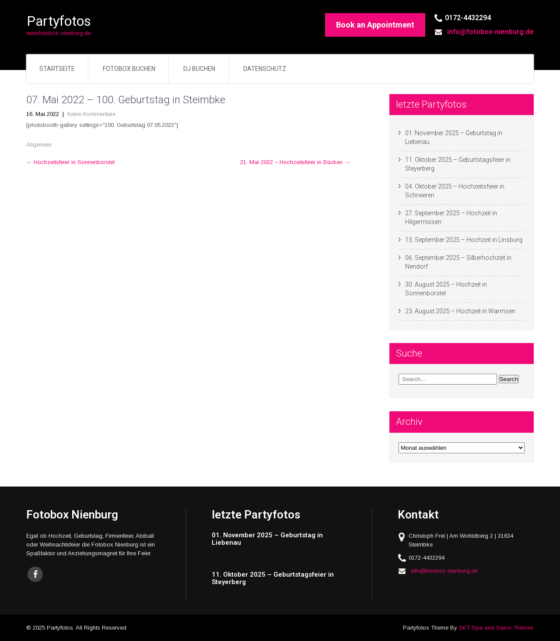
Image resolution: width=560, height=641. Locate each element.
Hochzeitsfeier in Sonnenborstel (70, 162)
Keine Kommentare (91, 114)
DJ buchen (199, 68)
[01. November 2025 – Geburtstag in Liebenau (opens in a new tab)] (279, 539)
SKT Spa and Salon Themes (496, 627)
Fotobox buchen (129, 68)
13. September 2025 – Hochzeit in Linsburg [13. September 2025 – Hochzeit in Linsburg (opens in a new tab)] (463, 239)
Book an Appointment (375, 24)
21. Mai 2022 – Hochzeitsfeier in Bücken (295, 162)
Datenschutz (264, 68)
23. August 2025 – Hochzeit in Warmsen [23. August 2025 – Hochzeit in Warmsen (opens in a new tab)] (460, 311)
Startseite (57, 68)
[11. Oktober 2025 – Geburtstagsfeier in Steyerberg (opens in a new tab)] (279, 578)
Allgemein (39, 144)
